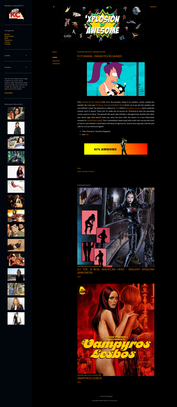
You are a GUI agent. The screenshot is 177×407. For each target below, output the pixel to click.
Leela (89, 120)
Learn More (9, 93)
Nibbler (85, 102)
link (87, 134)
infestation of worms (133, 108)
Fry (116, 108)
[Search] (153, 6)
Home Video (9, 36)
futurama (55, 61)
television (56, 63)
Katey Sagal (96, 120)
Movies (7, 34)
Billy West (119, 105)
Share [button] (54, 52)
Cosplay (7, 44)
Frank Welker (95, 102)
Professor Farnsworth (104, 105)
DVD (6, 38)
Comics (7, 42)
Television (8, 40)
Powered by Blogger (104, 396)
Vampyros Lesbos (89, 378)
